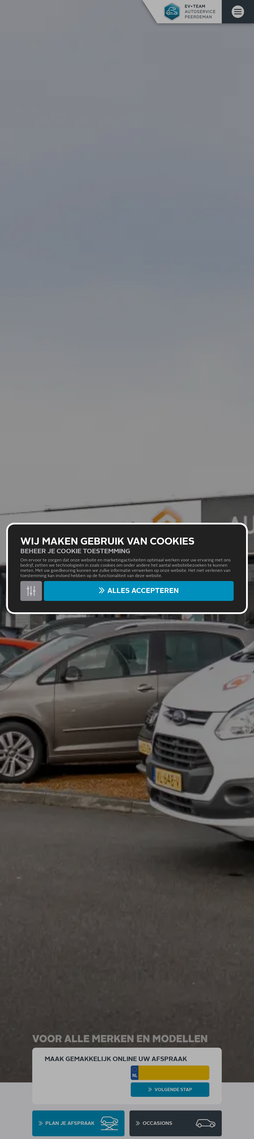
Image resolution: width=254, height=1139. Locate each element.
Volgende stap (173, 1090)
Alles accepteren (143, 590)
